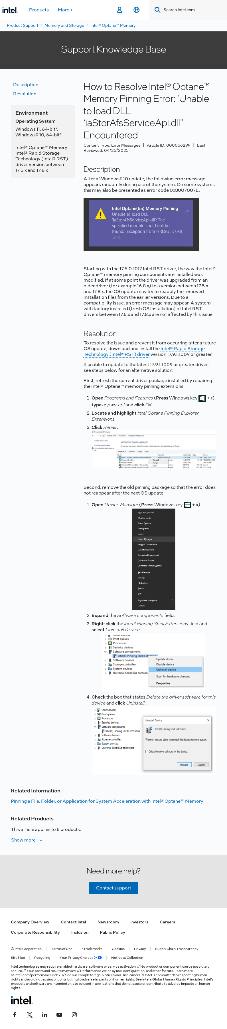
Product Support (22, 25)
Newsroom (108, 922)
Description (25, 85)
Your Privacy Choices (81, 958)
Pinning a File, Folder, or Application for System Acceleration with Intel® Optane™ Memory (107, 801)
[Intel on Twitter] (30, 1014)
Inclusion (79, 932)
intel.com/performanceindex (37, 975)
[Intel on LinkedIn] (44, 1014)
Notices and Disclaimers (121, 975)
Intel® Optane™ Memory (113, 25)
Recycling (42, 958)
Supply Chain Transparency (176, 949)
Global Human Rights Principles (177, 979)
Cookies (118, 949)
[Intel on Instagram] (74, 1014)
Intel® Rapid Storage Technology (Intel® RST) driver (144, 351)
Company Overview (30, 922)
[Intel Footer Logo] (22, 1000)
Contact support (113, 888)
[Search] (156, 10)
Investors (139, 922)
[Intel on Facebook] (15, 1014)
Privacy (140, 949)
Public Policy (112, 932)
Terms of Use (61, 949)
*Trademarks (92, 949)
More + (65, 10)
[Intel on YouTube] (59, 1014)
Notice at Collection (127, 958)
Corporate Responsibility (35, 932)
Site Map (18, 958)
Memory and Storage (64, 25)
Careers (167, 922)
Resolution (24, 94)
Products (39, 10)
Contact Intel (73, 922)
